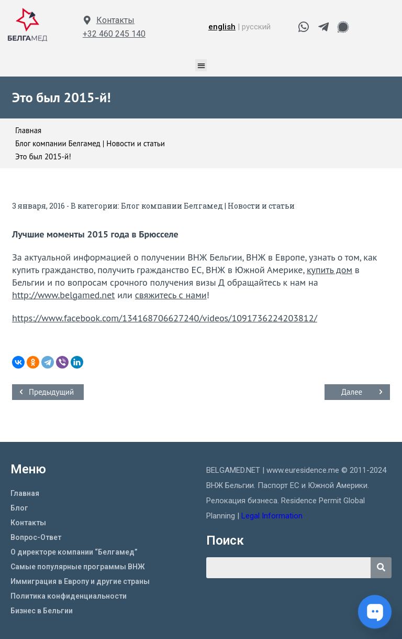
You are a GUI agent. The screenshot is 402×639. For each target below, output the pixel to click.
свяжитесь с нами (171, 295)
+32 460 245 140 (114, 34)
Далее (351, 392)
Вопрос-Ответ (35, 537)
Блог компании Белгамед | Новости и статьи (208, 206)
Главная (24, 493)
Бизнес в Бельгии (41, 610)
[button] (201, 65)
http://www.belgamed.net (63, 295)
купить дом (329, 270)
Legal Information (273, 516)
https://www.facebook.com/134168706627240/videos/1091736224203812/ (164, 318)
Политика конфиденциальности (68, 596)
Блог (19, 508)
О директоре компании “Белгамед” (74, 552)
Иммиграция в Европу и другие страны (80, 581)
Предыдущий (51, 392)
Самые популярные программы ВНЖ (77, 566)
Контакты (115, 20)
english (222, 26)
